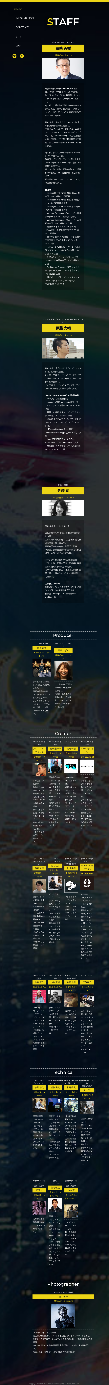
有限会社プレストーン (63, 498)
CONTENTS (20, 27)
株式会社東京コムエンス (55, 1194)
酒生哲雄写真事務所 (63, 1301)
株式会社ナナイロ (39, 874)
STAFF (19, 36)
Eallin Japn (87, 874)
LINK (18, 45)
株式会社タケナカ (63, 55)
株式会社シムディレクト (42, 654)
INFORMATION (20, 18)
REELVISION (87, 757)
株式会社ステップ (87, 989)
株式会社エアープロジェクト (71, 1198)
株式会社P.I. (39, 987)
